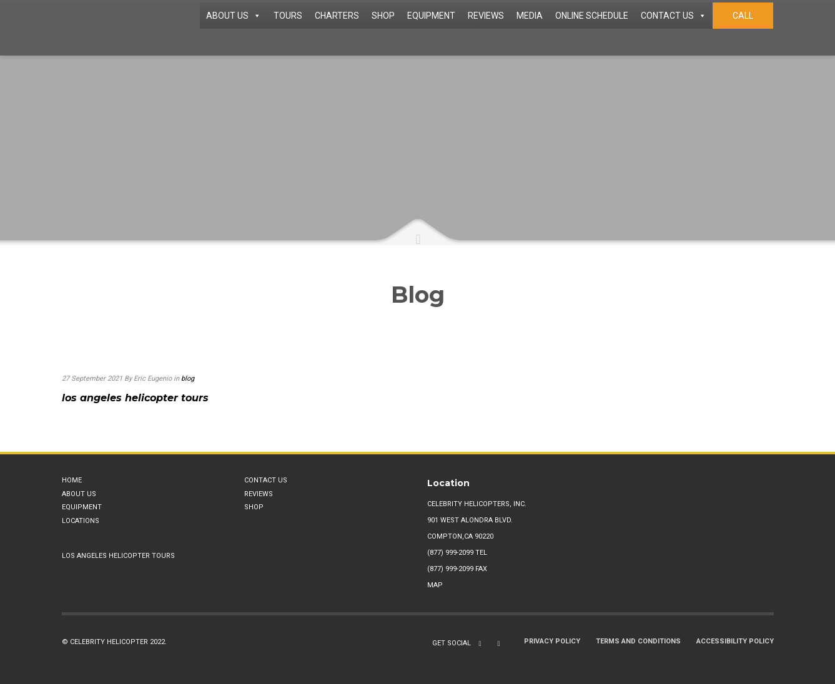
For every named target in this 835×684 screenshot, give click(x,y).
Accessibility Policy (735, 641)
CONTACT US (673, 16)
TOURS (288, 16)
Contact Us (265, 480)
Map (435, 585)
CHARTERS (337, 16)
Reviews (258, 494)
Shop (254, 507)
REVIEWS (486, 16)
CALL (743, 16)
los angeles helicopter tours (135, 398)
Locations (80, 521)
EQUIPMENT (431, 16)
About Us (79, 494)
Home (72, 480)
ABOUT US (233, 16)
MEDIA (529, 16)
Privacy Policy (552, 641)
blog (187, 378)
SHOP (383, 16)
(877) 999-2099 (450, 553)
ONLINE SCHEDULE (591, 16)
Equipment (82, 507)
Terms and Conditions (638, 641)
